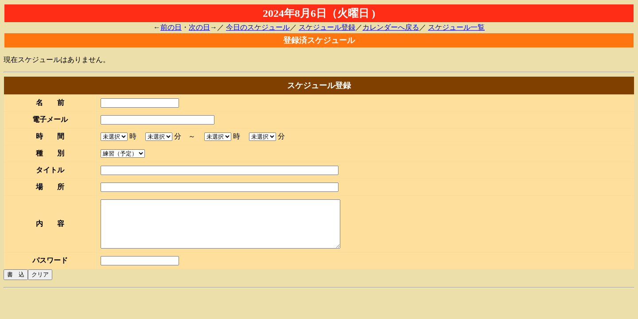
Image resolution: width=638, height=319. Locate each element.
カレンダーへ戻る (390, 27)
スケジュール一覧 (456, 27)
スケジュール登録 (327, 27)
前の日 (171, 27)
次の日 (199, 27)
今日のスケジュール (258, 27)
